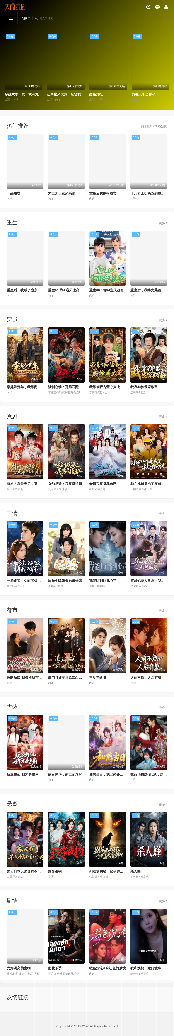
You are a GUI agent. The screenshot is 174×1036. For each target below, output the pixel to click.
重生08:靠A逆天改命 (63, 290)
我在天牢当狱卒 (143, 94)
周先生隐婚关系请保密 (65, 581)
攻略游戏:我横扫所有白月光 (28, 678)
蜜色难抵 (96, 94)
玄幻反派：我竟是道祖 (65, 484)
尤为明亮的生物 (19, 968)
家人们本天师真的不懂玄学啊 (29, 871)
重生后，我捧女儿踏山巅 (149, 290)
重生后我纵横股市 (102, 193)
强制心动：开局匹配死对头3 (69, 387)
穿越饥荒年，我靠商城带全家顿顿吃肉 (36, 387)
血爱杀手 (55, 968)
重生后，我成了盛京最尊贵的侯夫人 (34, 290)
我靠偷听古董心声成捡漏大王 (111, 387)
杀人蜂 (135, 871)
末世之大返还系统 (61, 193)
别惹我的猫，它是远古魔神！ (111, 871)
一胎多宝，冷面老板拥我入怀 (29, 581)
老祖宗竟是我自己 (102, 484)
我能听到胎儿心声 (102, 581)
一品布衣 (13, 193)
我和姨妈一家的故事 (145, 968)
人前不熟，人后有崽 (145, 678)
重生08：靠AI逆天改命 (106, 290)
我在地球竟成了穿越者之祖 (150, 484)
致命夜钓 (55, 871)
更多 (163, 223)
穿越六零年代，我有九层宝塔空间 (30, 94)
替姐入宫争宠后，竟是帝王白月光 (32, 484)
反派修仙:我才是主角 (23, 774)
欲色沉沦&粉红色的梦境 (107, 968)
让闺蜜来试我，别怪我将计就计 (70, 94)
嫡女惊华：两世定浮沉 (65, 774)
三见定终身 (97, 678)
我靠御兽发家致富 (144, 387)
